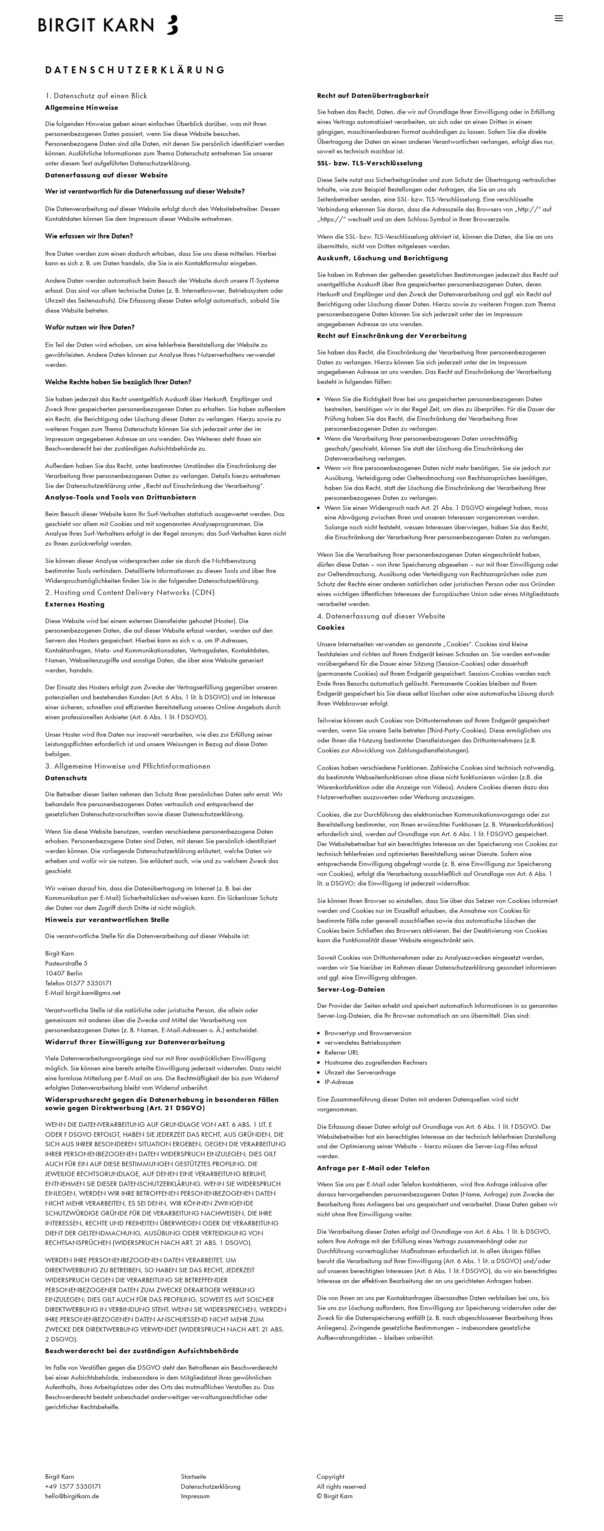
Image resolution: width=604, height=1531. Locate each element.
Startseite (193, 1476)
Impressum (195, 1496)
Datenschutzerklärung (211, 1486)
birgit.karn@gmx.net (92, 992)
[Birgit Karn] (111, 25)
